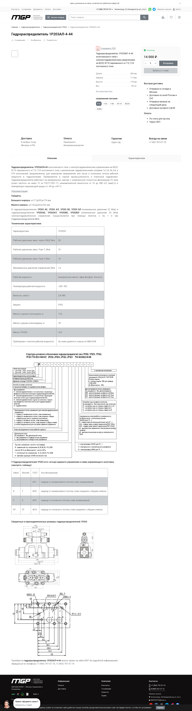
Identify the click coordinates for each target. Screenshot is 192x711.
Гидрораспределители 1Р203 (55, 27)
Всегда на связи (158, 138)
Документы (38, 9)
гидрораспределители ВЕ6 (25, 219)
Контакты (15, 9)
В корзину (168, 63)
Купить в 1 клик (161, 70)
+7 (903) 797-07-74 (65, 663)
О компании (26, 9)
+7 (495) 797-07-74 (46, 663)
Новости (105, 692)
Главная (14, 27)
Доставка (57, 9)
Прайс (104, 696)
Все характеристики (104, 91)
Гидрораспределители (30, 27)
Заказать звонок (164, 9)
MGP (86, 660)
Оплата (48, 9)
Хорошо (160, 708)
